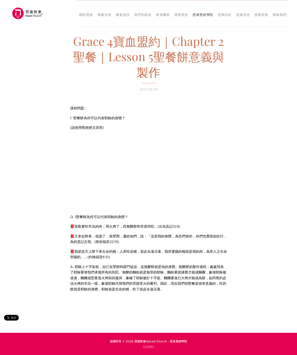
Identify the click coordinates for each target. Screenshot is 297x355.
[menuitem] (82, 13)
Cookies (148, 346)
